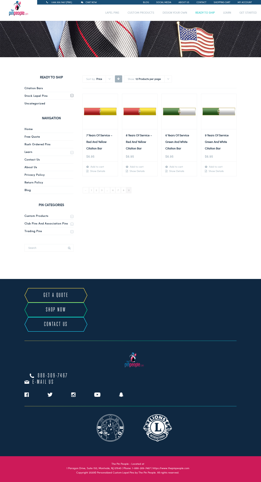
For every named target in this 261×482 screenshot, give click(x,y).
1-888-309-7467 (141, 468)
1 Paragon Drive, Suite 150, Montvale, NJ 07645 (94, 468)
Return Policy (33, 182)
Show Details (97, 171)
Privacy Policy (34, 175)
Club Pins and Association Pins (46, 223)
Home (28, 129)
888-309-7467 (53, 375)
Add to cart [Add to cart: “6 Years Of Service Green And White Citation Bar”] (176, 166)
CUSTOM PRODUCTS (141, 12)
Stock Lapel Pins (36, 96)
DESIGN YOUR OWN (175, 12)
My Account (245, 2)
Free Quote (32, 136)
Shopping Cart (222, 2)
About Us (184, 2)
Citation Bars (33, 88)
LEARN (227, 12)
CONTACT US (56, 324)
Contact (201, 2)
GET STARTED (248, 12)
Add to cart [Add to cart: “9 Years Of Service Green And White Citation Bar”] (215, 166)
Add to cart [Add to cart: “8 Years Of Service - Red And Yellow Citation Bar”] (136, 166)
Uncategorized (34, 103)
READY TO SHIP (205, 12)
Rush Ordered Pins (37, 144)
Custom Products (36, 216)
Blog (146, 2)
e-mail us (43, 382)
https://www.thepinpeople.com (171, 468)
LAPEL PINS (112, 12)
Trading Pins (33, 231)
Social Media (163, 2)
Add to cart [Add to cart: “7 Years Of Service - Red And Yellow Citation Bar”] (97, 166)
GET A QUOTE (56, 295)
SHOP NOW (56, 310)
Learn (28, 152)
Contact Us (32, 159)
